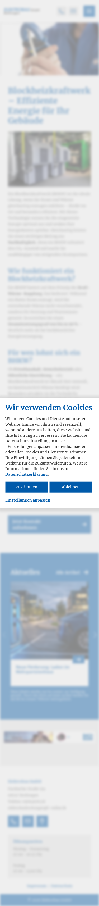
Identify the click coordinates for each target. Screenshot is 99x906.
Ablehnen (70, 487)
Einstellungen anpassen (27, 500)
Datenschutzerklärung (26, 474)
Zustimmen (26, 487)
